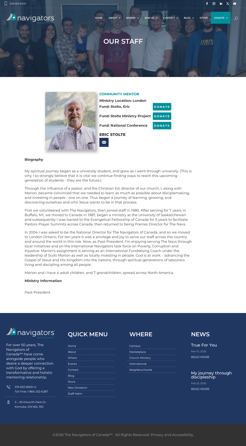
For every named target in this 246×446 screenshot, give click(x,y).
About (113, 17)
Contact (169, 17)
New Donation (77, 387)
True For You (204, 345)
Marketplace (137, 352)
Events (72, 364)
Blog (187, 17)
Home (98, 17)
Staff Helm (75, 393)
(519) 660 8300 (18, 3)
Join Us (149, 17)
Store (204, 17)
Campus (134, 346)
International (138, 364)
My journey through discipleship (211, 375)
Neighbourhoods (140, 370)
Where (130, 17)
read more (200, 357)
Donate (219, 17)
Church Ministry (140, 358)
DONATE (162, 107)
